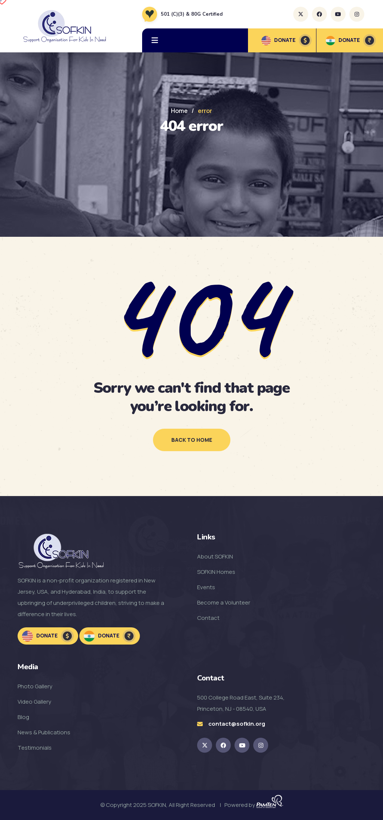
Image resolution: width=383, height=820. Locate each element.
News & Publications (44, 732)
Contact (208, 618)
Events (206, 587)
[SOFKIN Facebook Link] (223, 745)
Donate (48, 636)
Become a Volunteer (223, 602)
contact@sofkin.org (236, 724)
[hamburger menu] (154, 40)
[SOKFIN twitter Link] (204, 745)
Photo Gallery (35, 686)
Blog (23, 717)
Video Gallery (34, 702)
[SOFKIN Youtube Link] (242, 745)
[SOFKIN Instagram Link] (260, 745)
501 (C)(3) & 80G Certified (192, 14)
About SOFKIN (215, 556)
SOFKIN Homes (216, 572)
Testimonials (35, 748)
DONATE (286, 40)
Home (179, 111)
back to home (191, 439)
